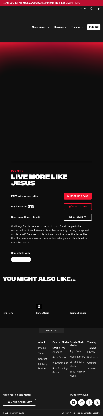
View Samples (60, 362)
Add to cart (79, 206)
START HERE (73, 3)
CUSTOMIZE (79, 217)
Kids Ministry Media (77, 364)
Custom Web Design (71, 413)
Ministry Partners (43, 366)
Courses (91, 362)
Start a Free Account (59, 350)
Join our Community (19, 402)
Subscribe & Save (77, 196)
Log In (82, 8)
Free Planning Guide (60, 370)
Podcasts (92, 357)
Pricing (94, 27)
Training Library (91, 350)
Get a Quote (59, 357)
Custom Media (60, 342)
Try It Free (75, 351)
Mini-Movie (17, 171)
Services (59, 27)
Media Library (39, 27)
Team (41, 353)
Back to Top (51, 330)
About (41, 342)
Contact (42, 359)
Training (75, 27)
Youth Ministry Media (77, 373)
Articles (91, 368)
